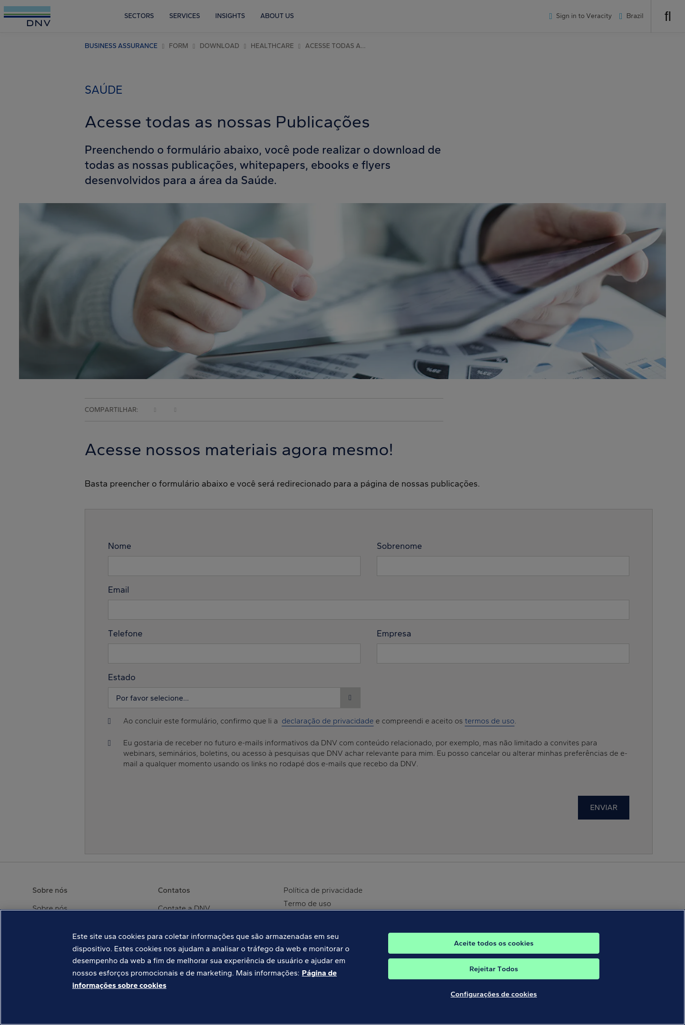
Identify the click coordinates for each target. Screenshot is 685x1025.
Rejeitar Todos (494, 976)
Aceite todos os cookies (494, 950)
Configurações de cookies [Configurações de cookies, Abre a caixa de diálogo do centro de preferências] (493, 1001)
